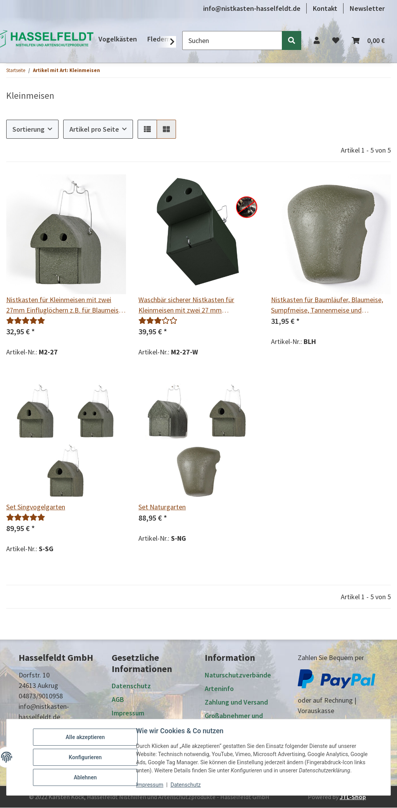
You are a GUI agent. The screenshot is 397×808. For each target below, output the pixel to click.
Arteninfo (219, 688)
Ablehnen (85, 777)
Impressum (149, 785)
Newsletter (367, 8)
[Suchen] (232, 40)
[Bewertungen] (25, 320)
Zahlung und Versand (236, 702)
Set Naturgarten (162, 506)
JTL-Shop (353, 797)
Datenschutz (186, 785)
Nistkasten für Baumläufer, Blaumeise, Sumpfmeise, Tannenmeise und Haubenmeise (327, 305)
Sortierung (28, 129)
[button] (316, 40)
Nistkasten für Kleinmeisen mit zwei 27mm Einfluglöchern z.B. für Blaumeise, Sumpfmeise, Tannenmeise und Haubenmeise (65, 305)
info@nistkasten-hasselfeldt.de (251, 8)
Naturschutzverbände (238, 674)
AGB (118, 699)
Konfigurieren (85, 757)
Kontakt (325, 8)
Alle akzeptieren (85, 737)
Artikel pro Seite (94, 129)
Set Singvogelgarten (35, 506)
